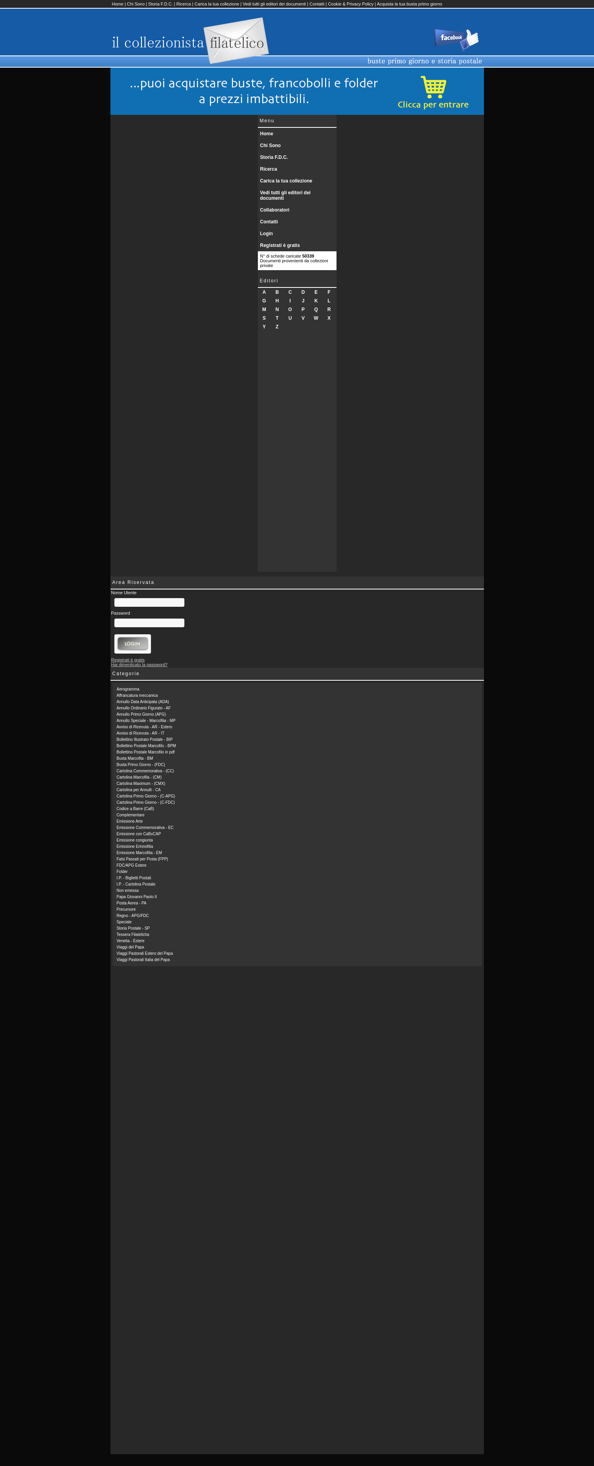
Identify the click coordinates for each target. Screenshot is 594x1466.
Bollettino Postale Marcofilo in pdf (146, 752)
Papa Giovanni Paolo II (137, 897)
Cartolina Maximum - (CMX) (141, 783)
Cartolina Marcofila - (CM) (139, 777)
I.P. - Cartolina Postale (136, 884)
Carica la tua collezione (217, 4)
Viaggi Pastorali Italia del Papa (143, 960)
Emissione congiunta (135, 840)
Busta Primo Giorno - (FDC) (141, 764)
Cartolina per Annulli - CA (139, 790)
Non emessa (128, 890)
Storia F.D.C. (160, 4)
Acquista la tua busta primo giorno (409, 4)
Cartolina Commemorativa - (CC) (145, 771)
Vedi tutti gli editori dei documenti (274, 4)
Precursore (126, 909)
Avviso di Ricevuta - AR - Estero (145, 727)
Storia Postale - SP (133, 928)
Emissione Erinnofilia (135, 846)
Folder (122, 871)
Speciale (124, 922)
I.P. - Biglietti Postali (134, 878)
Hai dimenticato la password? (139, 664)
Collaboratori (275, 210)
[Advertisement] (297, 454)
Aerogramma (128, 689)
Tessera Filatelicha (133, 934)
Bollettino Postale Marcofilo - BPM (146, 746)
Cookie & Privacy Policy (350, 4)
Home (117, 4)
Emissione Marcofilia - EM (139, 853)
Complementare (131, 815)
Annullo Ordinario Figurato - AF (144, 708)
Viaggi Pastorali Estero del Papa (145, 953)
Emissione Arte (130, 821)
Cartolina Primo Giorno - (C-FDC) (146, 802)
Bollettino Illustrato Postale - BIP (145, 739)
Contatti (316, 4)
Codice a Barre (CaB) (135, 809)
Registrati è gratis (280, 245)
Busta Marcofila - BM (135, 758)
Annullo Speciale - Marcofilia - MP (146, 720)
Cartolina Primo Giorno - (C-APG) (146, 796)
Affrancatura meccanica (137, 695)
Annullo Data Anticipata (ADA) (143, 702)
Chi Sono (136, 4)
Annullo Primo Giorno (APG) (141, 714)
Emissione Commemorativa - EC (145, 827)
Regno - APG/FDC (133, 915)
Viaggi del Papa (130, 947)
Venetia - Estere (131, 941)
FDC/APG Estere (132, 865)
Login (266, 233)
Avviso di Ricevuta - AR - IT (141, 733)
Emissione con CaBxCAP (139, 834)
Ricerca (183, 4)
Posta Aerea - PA (132, 903)
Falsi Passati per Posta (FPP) (142, 859)
